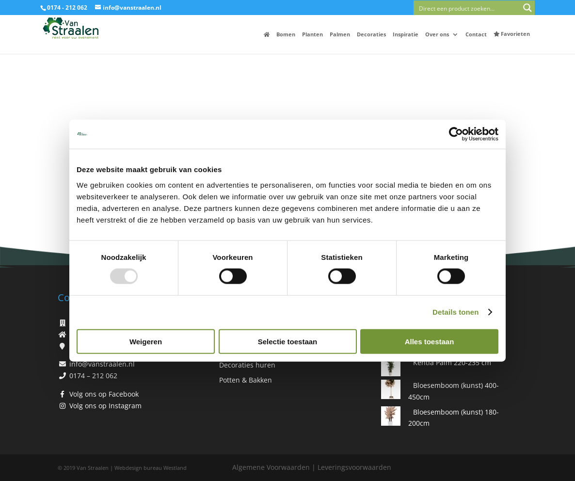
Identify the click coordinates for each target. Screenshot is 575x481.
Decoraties (371, 34)
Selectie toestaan (288, 341)
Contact (476, 34)
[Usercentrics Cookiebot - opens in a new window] (456, 134)
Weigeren (145, 341)
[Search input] (467, 8)
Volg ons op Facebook (104, 394)
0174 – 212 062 (93, 375)
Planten (312, 34)
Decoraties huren (247, 364)
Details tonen (455, 312)
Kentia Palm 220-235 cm (452, 362)
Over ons (437, 34)
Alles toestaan (429, 341)
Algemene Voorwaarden (271, 467)
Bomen (285, 34)
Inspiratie (405, 34)
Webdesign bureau (138, 467)
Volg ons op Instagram (105, 405)
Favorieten (512, 34)
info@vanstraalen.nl (102, 364)
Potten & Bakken (245, 380)
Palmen (340, 34)
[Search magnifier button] (527, 7)
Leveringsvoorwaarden (354, 467)
